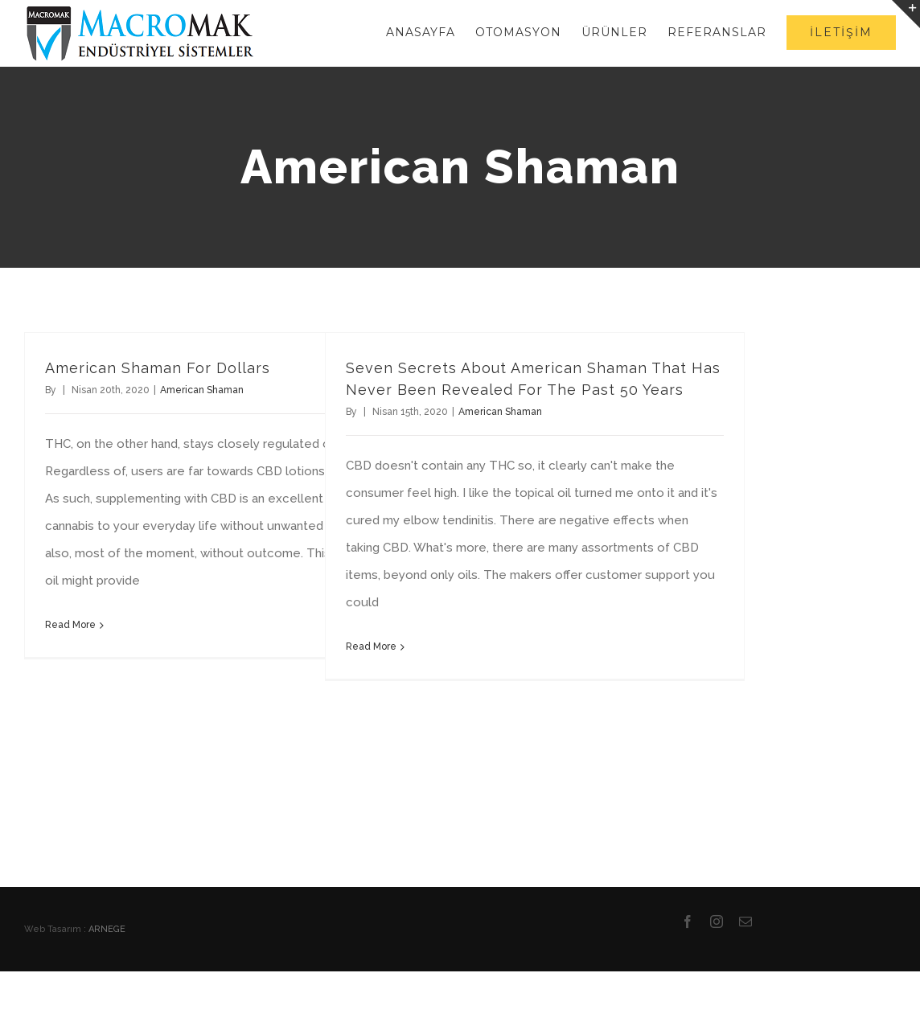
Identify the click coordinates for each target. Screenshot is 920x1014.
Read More (70, 624)
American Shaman (202, 390)
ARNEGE (106, 929)
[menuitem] (430, 32)
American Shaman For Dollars (157, 367)
